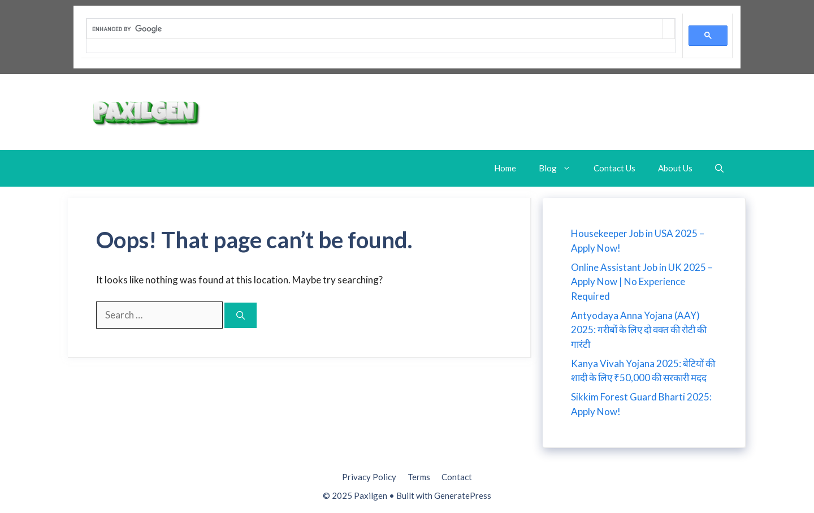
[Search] (240, 315)
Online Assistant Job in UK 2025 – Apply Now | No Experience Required (642, 281)
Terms (419, 477)
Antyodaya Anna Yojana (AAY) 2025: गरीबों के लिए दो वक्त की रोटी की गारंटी (639, 329)
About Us (675, 168)
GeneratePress (462, 495)
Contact (456, 477)
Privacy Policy (369, 477)
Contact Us (614, 168)
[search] (374, 29)
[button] (719, 168)
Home (505, 168)
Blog (560, 168)
